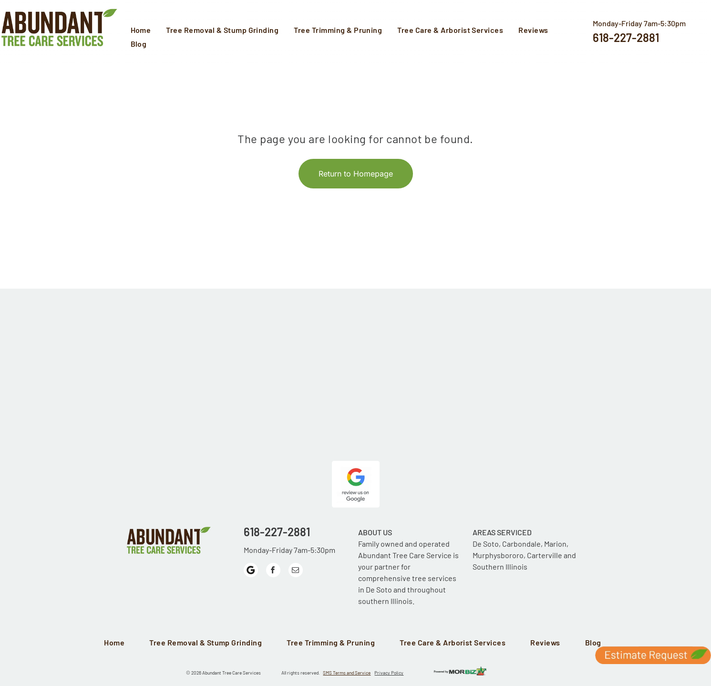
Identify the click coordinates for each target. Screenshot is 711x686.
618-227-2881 (626, 37)
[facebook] (273, 571)
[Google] (251, 571)
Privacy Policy (388, 673)
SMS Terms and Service (347, 673)
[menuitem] (144, 31)
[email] (296, 571)
